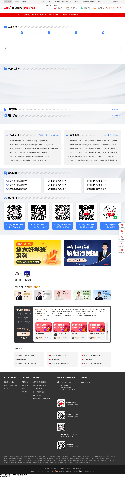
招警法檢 (56, 5)
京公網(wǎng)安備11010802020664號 (67, 471)
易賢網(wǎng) (27, 460)
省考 (47, 1)
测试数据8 (103, 309)
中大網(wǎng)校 (44, 462)
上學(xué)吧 (50, 458)
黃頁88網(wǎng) (47, 460)
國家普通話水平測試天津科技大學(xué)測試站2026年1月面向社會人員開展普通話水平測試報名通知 (93, 156)
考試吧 (52, 462)
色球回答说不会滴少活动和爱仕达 (64, 315)
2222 (94, 313)
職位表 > (56, 135)
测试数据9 (47, 311)
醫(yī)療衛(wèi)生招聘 (30, 456)
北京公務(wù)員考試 (78, 456)
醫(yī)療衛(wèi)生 (71, 1)
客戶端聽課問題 (37, 388)
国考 (38, 319)
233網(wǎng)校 (89, 456)
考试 (43, 313)
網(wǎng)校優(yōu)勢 (11, 385)
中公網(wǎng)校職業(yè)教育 (82, 462)
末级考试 (38, 313)
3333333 (38, 315)
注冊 (9, 1)
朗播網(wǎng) (111, 456)
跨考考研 (57, 458)
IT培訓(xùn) (110, 460)
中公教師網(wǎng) (9, 462)
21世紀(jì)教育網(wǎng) (60, 460)
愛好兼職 (86, 1)
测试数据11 (55, 311)
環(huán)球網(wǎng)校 (32, 462)
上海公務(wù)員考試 (100, 456)
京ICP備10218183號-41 (37, 471)
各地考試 (116, 1)
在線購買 (25, 382)
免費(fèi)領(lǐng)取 (23, 329)
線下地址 (6, 388)
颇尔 (53, 313)
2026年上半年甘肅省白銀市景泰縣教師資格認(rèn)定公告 (27, 152)
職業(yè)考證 (80, 1)
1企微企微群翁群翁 (66, 311)
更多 (109, 1)
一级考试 (91, 309)
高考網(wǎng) (80, 458)
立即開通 (23, 334)
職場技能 (92, 1)
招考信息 (27, 15)
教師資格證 (29, 8)
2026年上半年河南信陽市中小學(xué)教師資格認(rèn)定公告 (28, 156)
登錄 (6, 1)
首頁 (19, 15)
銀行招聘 (97, 1)
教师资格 (76, 309)
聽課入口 (25, 388)
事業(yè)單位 (52, 1)
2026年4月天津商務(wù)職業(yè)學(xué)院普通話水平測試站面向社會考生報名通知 (93, 141)
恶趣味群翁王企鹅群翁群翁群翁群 (86, 315)
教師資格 (64, 1)
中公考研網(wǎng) (66, 456)
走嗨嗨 (40, 460)
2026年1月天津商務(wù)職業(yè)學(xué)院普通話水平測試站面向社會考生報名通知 (93, 152)
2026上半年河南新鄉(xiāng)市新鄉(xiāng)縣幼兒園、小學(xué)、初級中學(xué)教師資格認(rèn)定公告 (33, 145)
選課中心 (101, 8)
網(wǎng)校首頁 (9, 382)
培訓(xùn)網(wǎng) (107, 458)
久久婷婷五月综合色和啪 (6, 476)
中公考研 (70, 462)
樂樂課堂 (19, 458)
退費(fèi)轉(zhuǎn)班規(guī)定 (43, 398)
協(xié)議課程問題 (38, 392)
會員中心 (74, 8)
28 (87, 313)
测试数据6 (85, 311)
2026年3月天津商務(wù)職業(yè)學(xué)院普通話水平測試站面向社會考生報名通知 (93, 148)
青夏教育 (19, 460)
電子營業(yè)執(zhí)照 (86, 471)
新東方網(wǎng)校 (41, 458)
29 (90, 313)
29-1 (99, 313)
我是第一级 (61, 313)
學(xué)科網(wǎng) (28, 458)
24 (78, 313)
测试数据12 (77, 311)
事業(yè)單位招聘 (20, 462)
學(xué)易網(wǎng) (60, 462)
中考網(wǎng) (65, 458)
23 (74, 313)
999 (43, 315)
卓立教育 (34, 460)
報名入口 (49, 135)
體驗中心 (87, 8)
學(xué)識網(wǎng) (94, 460)
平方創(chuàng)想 (82, 460)
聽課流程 (25, 392)
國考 (44, 1)
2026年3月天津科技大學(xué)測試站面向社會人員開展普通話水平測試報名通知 (93, 145)
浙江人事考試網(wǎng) (16, 456)
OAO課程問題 (37, 395)
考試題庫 (43, 15)
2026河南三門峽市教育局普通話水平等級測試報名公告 (27, 160)
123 (68, 313)
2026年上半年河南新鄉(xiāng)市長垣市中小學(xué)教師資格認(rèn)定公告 (33, 148)
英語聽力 (72, 458)
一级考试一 (93, 311)
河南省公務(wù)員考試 (10, 458)
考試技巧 (35, 15)
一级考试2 (102, 311)
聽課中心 (61, 8)
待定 (47, 315)
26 (81, 313)
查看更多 (107, 331)
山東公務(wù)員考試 (43, 456)
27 (84, 313)
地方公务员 (47, 309)
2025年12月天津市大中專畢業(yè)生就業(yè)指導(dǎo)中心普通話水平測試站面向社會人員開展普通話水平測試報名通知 (93, 160)
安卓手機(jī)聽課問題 (39, 382)
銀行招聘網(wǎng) (55, 456)
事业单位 (61, 309)
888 (97, 309)
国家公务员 (38, 309)
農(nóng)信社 (46, 5)
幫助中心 (24, 1)
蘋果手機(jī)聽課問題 (39, 385)
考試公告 (42, 135)
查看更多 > (116, 109)
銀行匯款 (25, 385)
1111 (48, 313)
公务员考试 (83, 309)
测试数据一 (38, 311)
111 (104, 313)
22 (71, 313)
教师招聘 (68, 309)
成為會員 (17, 1)
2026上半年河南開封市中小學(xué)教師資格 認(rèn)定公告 (28, 141)
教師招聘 (59, 1)
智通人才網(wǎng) (96, 458)
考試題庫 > (115, 135)
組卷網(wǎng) (72, 460)
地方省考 (54, 309)
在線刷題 (51, 15)
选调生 (46, 319)
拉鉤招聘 (87, 458)
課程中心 (58, 15)
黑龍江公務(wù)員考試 (10, 460)
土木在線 (103, 460)
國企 (51, 5)
